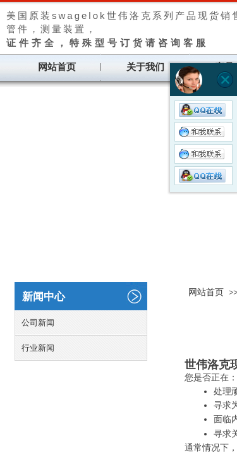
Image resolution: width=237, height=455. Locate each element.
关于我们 (145, 67)
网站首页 (57, 67)
